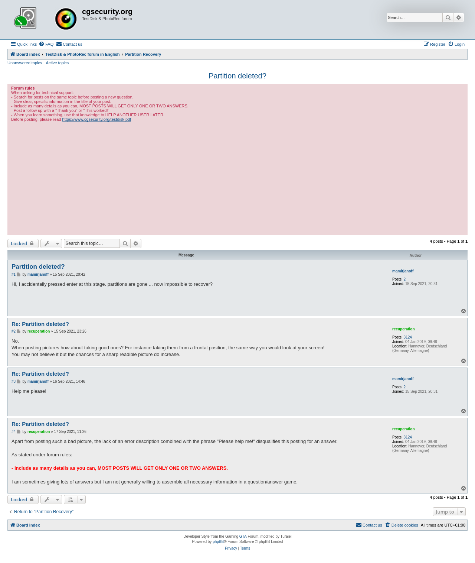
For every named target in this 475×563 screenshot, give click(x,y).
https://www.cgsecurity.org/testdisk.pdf (96, 119)
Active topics (57, 63)
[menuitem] (46, 44)
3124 (408, 337)
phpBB (218, 542)
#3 (14, 381)
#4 (14, 432)
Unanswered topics (24, 63)
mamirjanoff (402, 271)
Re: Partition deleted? (40, 324)
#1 (14, 274)
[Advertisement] (237, 178)
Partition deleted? (237, 76)
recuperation (403, 329)
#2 (14, 331)
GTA (243, 536)
